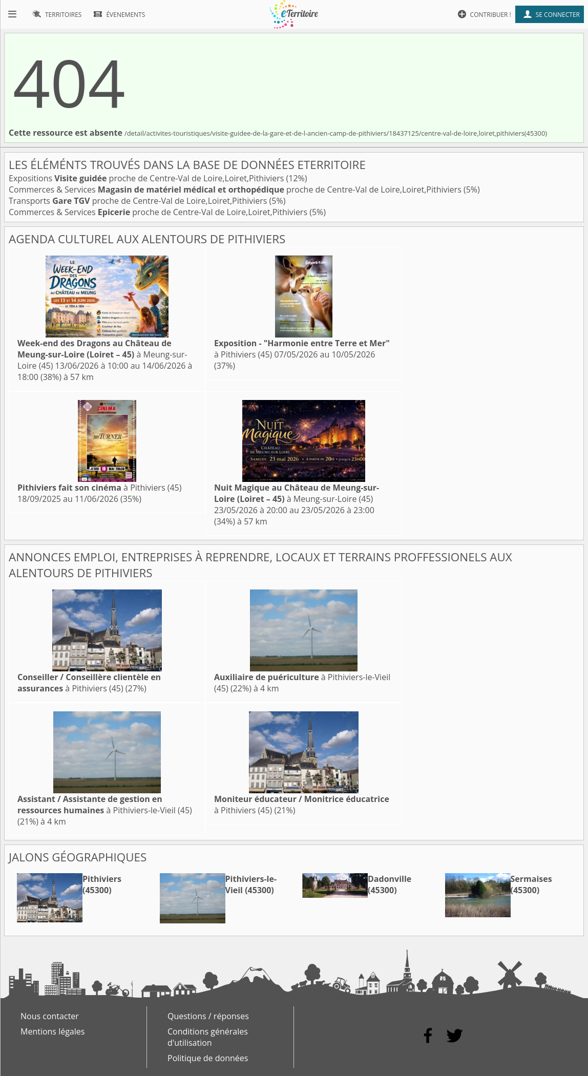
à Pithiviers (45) (99, 487)
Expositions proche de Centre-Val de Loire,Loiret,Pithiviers (147, 178)
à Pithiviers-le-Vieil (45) (104, 804)
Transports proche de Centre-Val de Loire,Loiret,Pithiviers (139, 200)
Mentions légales (52, 1031)
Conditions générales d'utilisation (207, 1037)
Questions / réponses (208, 1016)
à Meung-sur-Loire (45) (102, 354)
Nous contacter (49, 1016)
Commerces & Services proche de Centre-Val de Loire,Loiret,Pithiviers (236, 189)
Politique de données (207, 1058)
